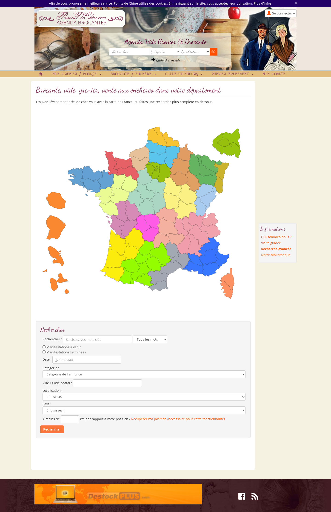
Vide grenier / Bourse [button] (76, 74)
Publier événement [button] (232, 74)
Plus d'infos (262, 3)
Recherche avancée (165, 60)
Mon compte (274, 74)
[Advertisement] (277, 149)
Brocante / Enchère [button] (133, 74)
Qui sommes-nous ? (276, 237)
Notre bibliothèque (276, 255)
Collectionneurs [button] (184, 74)
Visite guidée (271, 243)
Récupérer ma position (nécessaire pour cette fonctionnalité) (178, 419)
